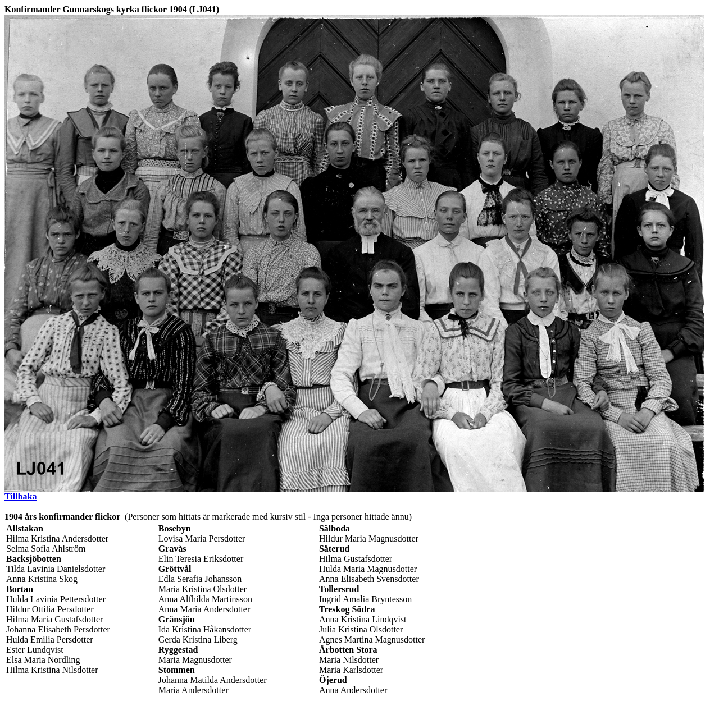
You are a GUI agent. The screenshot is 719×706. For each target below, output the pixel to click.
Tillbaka (20, 496)
